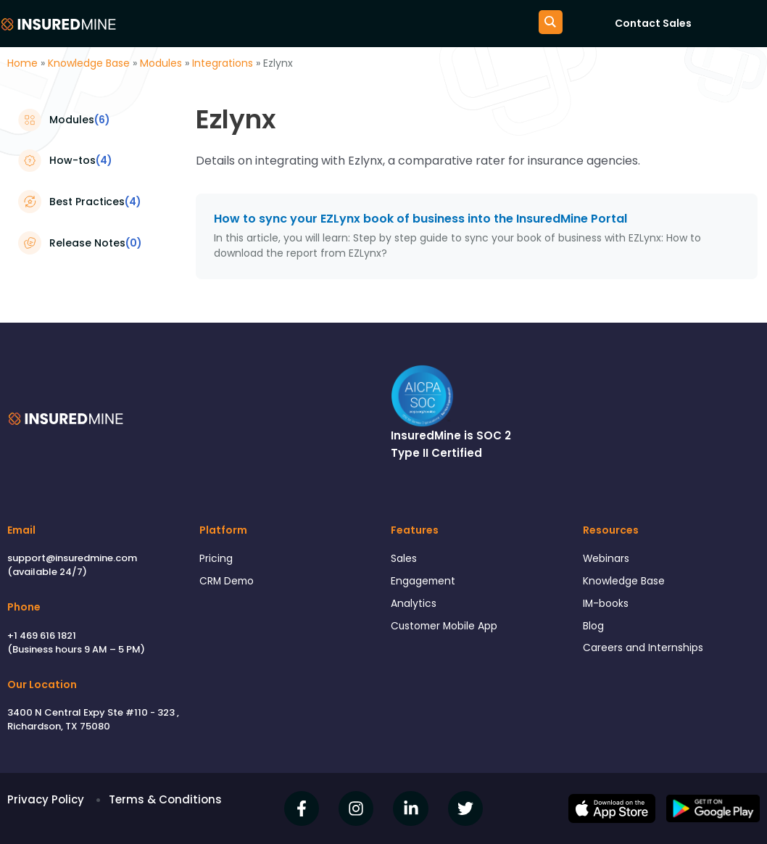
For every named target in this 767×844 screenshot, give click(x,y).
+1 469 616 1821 (41, 635)
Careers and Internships (647, 654)
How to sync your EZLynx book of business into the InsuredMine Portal (420, 218)
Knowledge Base (89, 63)
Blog (594, 631)
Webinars (608, 559)
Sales (405, 559)
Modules (161, 63)
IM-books (607, 607)
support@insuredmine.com (72, 558)
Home (22, 63)
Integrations (222, 63)
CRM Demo (229, 583)
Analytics (415, 607)
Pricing (216, 559)
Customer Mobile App (449, 631)
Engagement (426, 583)
